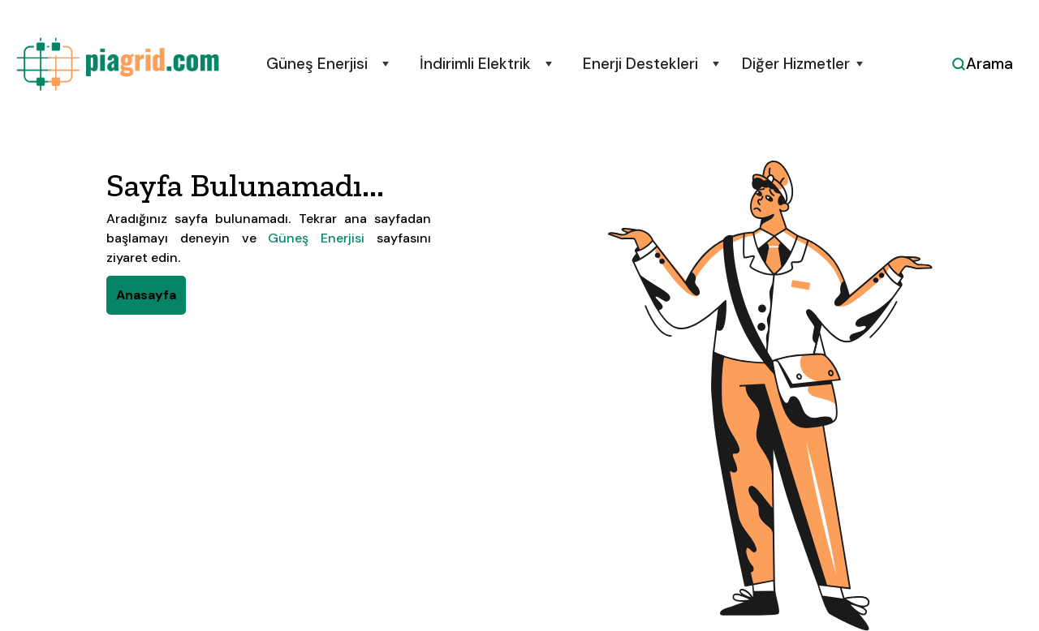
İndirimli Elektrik (475, 64)
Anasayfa (146, 294)
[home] (117, 64)
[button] (325, 64)
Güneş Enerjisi (317, 64)
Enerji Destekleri (640, 64)
